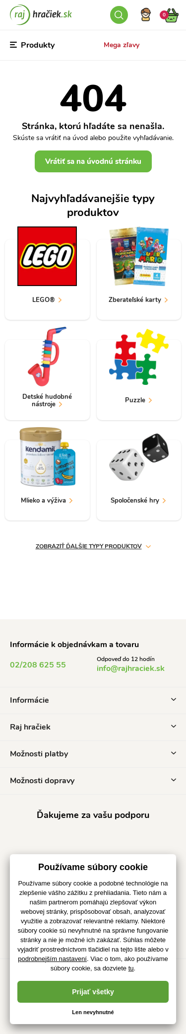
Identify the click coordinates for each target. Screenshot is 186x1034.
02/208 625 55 (38, 665)
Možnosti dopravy (93, 780)
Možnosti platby (93, 753)
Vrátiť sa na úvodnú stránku (93, 161)
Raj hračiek (93, 727)
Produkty (32, 45)
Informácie (93, 700)
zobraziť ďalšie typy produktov (93, 546)
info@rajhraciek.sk (131, 668)
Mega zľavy (121, 45)
